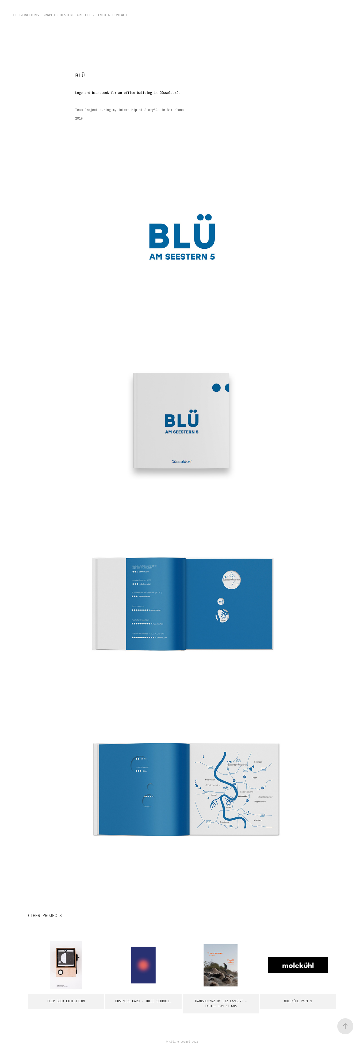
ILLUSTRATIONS (25, 14)
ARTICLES (85, 14)
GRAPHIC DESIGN (57, 14)
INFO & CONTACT (112, 14)
